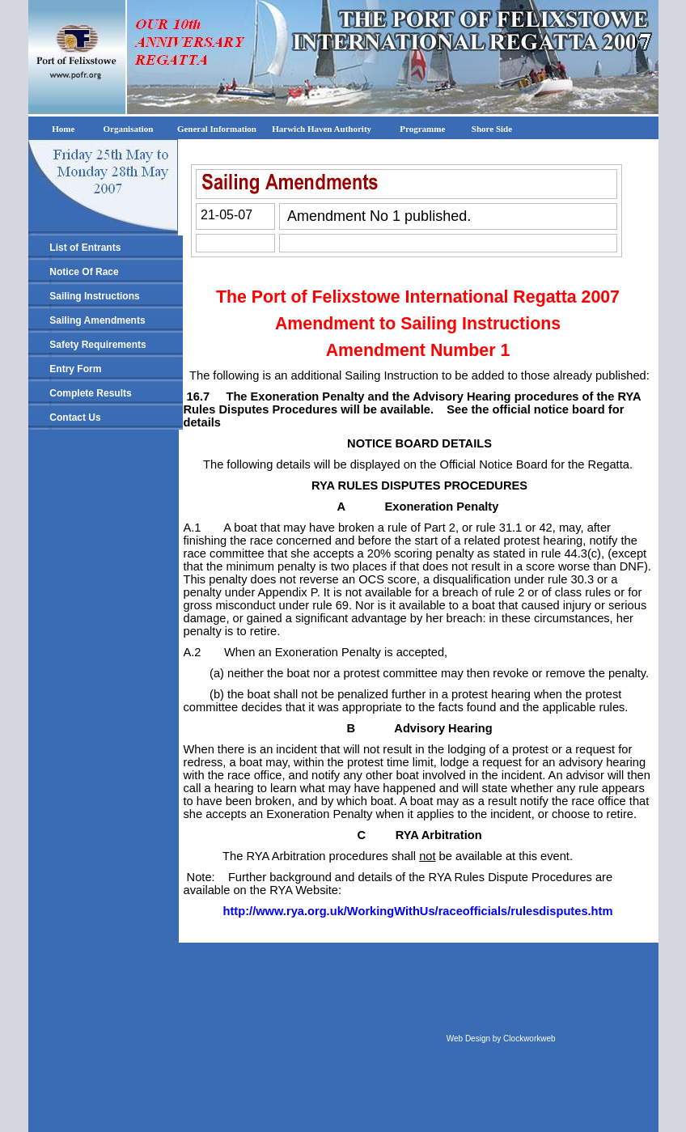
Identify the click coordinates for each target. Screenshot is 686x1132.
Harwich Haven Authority (323, 129)
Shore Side (491, 129)
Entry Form (75, 369)
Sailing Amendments (97, 320)
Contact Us (74, 417)
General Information (219, 129)
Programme (422, 129)
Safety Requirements (97, 344)
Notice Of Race (83, 272)
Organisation (129, 129)
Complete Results (90, 393)
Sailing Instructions (94, 296)
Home (58, 129)
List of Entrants (85, 247)
